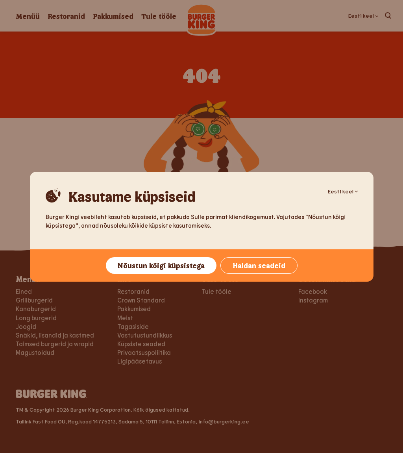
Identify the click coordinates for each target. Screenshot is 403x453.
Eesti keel (343, 191)
